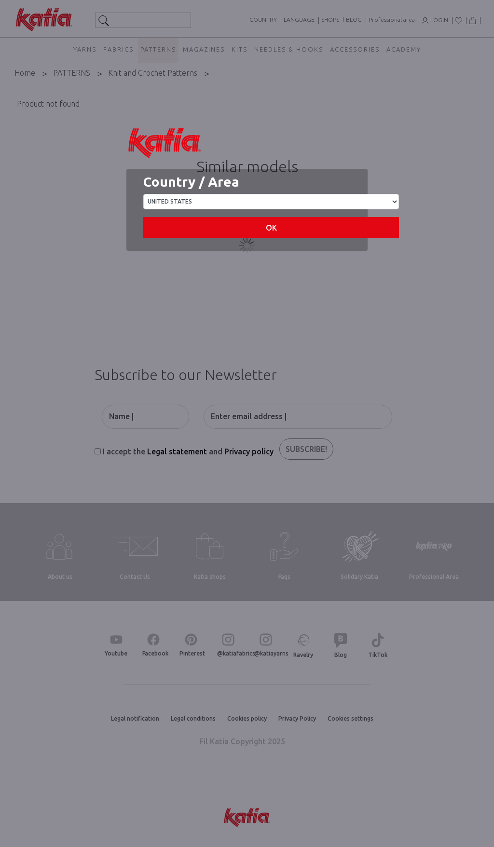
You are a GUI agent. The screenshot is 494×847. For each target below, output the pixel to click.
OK (271, 227)
